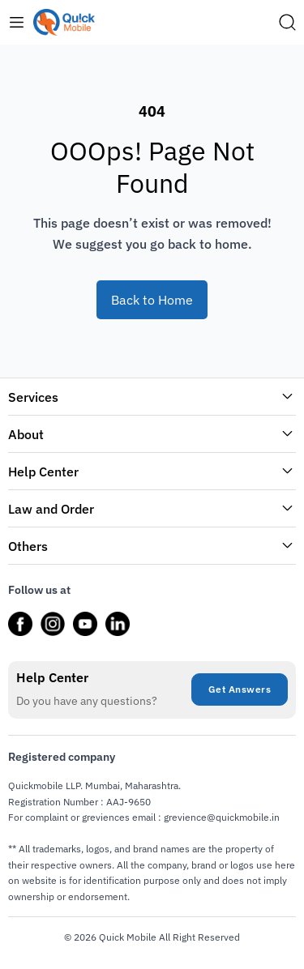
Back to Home (152, 300)
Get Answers (240, 689)
